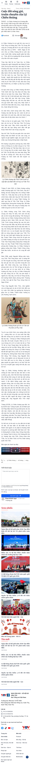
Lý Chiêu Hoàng (11, 460)
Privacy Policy (25, 485)
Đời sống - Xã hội (21, 739)
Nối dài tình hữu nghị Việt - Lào (12, 682)
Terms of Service (6, 486)
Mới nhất (18, 733)
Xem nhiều (4, 736)
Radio (6, 3)
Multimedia (17, 3)
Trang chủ (4, 733)
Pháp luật (3, 750)
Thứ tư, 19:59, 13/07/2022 (23, 8)
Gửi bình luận (15, 496)
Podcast (11, 3)
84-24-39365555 (8, 711)
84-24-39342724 (8, 714)
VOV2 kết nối (19, 753)
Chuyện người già (6, 753)
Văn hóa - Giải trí (5, 8)
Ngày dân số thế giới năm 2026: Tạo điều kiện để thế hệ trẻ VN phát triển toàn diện (15, 645)
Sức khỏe (18, 750)
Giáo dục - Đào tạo (21, 742)
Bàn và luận (4, 739)
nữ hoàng (20, 460)
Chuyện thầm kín (6, 756)
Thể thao (18, 747)
